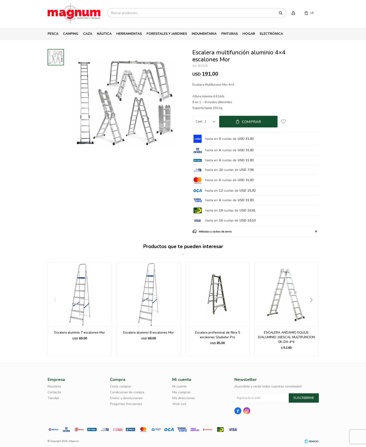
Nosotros (54, 386)
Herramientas (129, 34)
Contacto (54, 392)
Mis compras (181, 392)
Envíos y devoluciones (126, 398)
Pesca (53, 34)
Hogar (249, 34)
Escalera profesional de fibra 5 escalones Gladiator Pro (217, 334)
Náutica (104, 34)
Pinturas (229, 34)
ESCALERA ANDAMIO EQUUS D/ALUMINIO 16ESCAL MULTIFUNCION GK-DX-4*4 (286, 337)
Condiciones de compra (127, 392)
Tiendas (53, 398)
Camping (70, 34)
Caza (87, 34)
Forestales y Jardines (167, 34)
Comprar (251, 121)
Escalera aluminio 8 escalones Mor (148, 332)
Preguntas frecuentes (126, 404)
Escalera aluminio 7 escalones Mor (79, 332)
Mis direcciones (183, 398)
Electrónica (271, 34)
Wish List (179, 404)
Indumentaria (204, 34)
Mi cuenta (179, 386)
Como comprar (120, 386)
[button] (313, 309)
